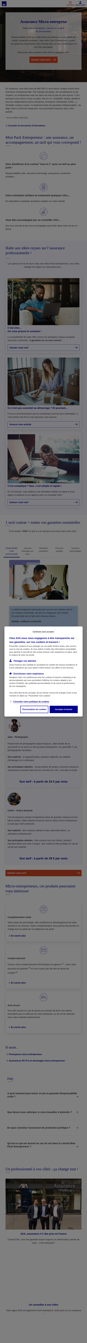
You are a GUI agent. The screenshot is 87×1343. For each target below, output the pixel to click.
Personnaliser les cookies (34, 709)
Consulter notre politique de (31, 701)
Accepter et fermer (63, 709)
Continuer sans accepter (43, 632)
